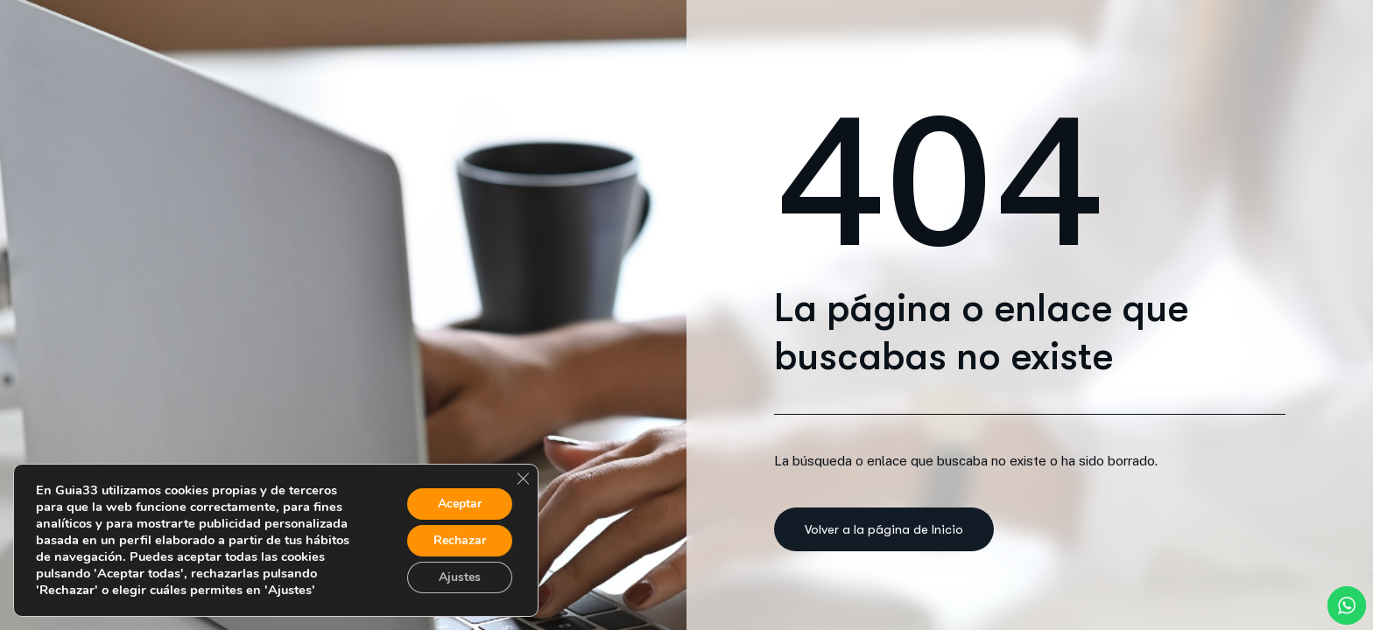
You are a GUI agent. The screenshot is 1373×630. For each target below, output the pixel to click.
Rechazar (459, 540)
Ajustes (460, 577)
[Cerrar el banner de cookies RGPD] (523, 478)
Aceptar (460, 503)
